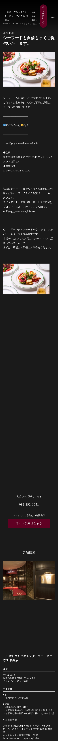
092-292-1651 (34, 16)
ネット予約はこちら (43, 16)
